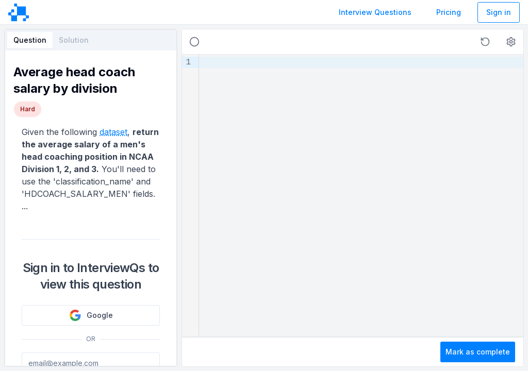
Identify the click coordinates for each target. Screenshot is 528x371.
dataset (113, 132)
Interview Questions (375, 12)
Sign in (498, 12)
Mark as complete (478, 351)
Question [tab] (29, 40)
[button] (485, 41)
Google (91, 315)
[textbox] (361, 195)
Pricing (448, 12)
